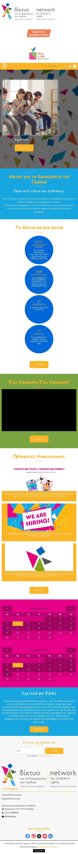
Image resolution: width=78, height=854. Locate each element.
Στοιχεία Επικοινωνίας (12, 795)
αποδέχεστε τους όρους (44, 756)
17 (60, 628)
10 (60, 623)
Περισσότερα (24, 148)
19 (7, 633)
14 (28, 628)
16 (50, 628)
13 (18, 628)
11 (71, 623)
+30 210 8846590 (10, 812)
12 (7, 628)
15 (39, 628)
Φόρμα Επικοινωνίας (11, 798)
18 (71, 628)
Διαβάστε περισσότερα (48, 846)
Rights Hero (21, 139)
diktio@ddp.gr (9, 816)
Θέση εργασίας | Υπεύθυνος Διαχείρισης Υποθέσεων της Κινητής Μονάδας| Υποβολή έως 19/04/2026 (39, 535)
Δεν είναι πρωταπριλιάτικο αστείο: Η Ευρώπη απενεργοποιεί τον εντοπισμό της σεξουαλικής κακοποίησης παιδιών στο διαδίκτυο (39, 575)
